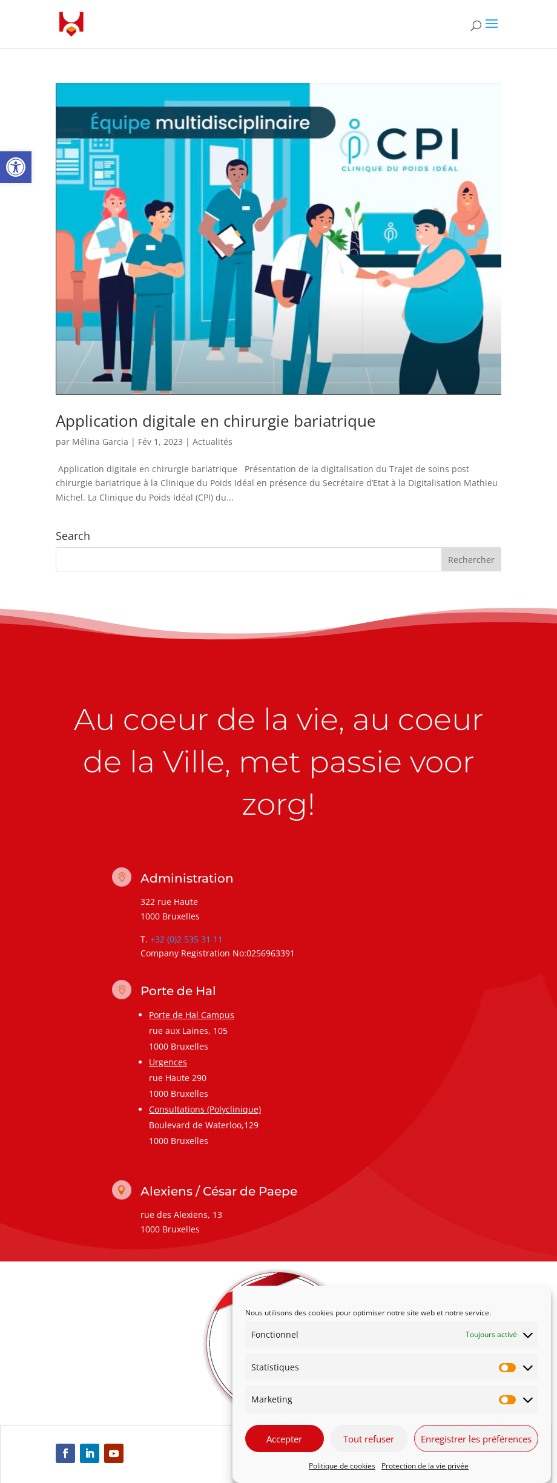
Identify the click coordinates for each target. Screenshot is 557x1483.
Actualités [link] (212, 441)
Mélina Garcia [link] (100, 441)
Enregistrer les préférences (476, 1439)
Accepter (284, 1439)
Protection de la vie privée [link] (425, 1467)
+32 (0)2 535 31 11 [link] (186, 939)
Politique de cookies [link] (342, 1467)
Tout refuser (368, 1439)
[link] (15, 167)
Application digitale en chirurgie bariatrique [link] (216, 421)
